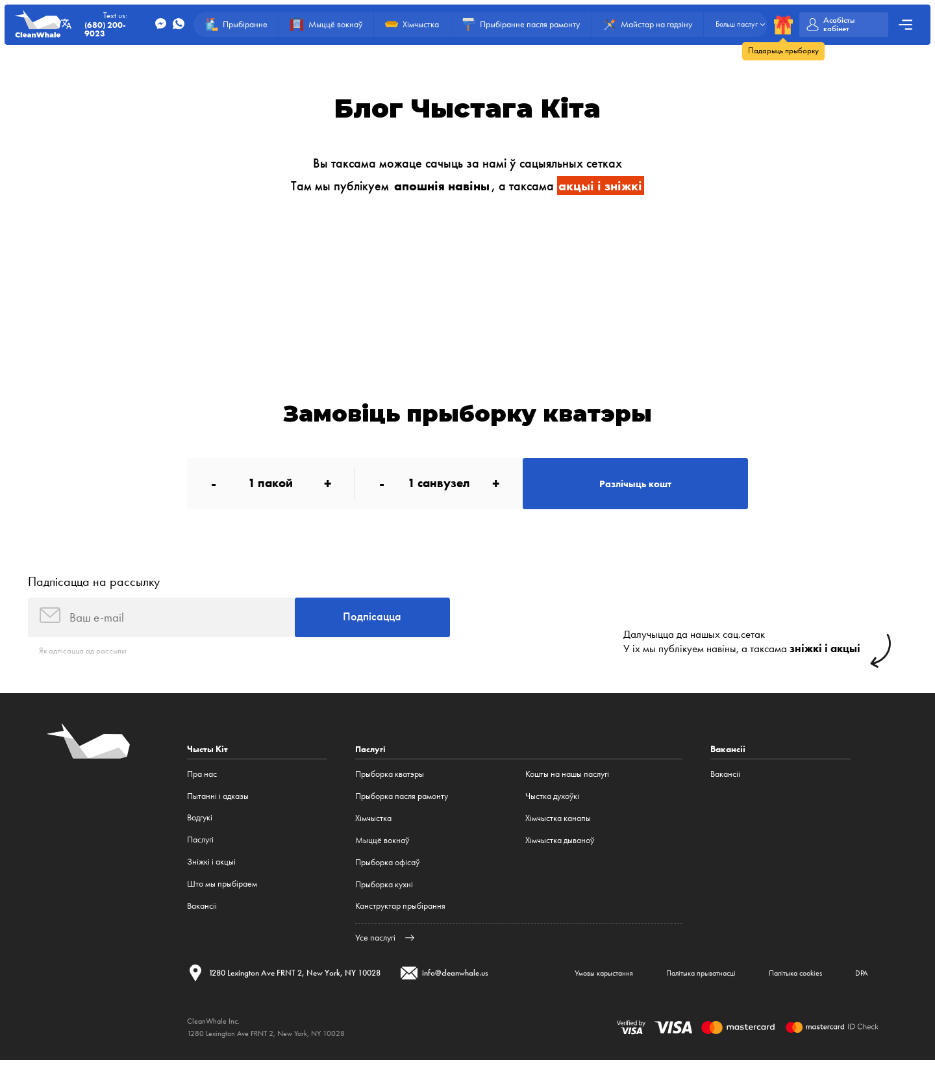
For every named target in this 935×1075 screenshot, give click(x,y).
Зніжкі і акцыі (211, 872)
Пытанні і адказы (218, 806)
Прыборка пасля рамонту (401, 806)
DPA (857, 986)
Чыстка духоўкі (552, 806)
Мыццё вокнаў (382, 850)
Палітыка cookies (782, 986)
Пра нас (202, 784)
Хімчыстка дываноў (559, 850)
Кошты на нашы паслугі (567, 784)
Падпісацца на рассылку (94, 588)
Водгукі (199, 828)
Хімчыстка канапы (558, 828)
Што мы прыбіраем (222, 894)
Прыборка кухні (384, 894)
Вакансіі (202, 916)
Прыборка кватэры (389, 784)
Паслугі (200, 850)
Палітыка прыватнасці (676, 986)
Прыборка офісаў (387, 872)
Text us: (118, 25)
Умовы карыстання (567, 986)
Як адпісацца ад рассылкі (85, 661)
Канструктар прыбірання (400, 916)
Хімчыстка (373, 828)
